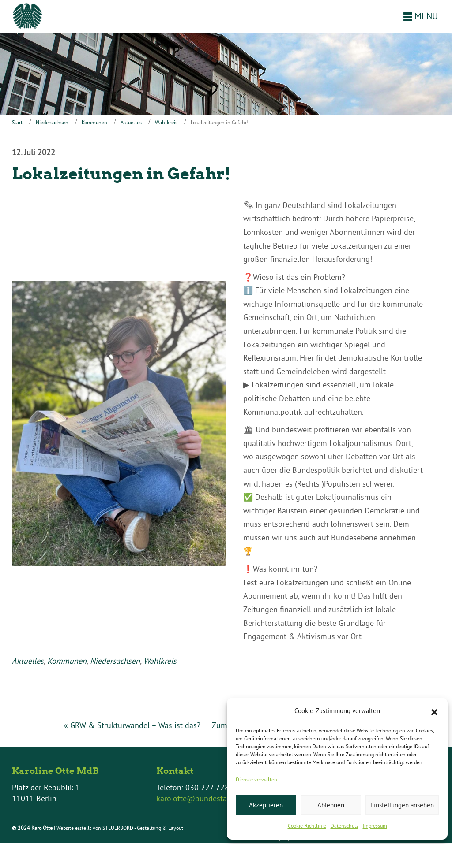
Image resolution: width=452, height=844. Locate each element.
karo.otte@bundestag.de (198, 799)
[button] (434, 711)
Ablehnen (330, 805)
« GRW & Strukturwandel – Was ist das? (132, 726)
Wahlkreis (166, 123)
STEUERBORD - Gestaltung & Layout (142, 828)
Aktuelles (131, 123)
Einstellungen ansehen (402, 805)
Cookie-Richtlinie (307, 825)
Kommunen (94, 123)
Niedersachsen (52, 123)
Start (17, 123)
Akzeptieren (266, 805)
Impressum (375, 825)
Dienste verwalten (256, 779)
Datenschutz (344, 825)
